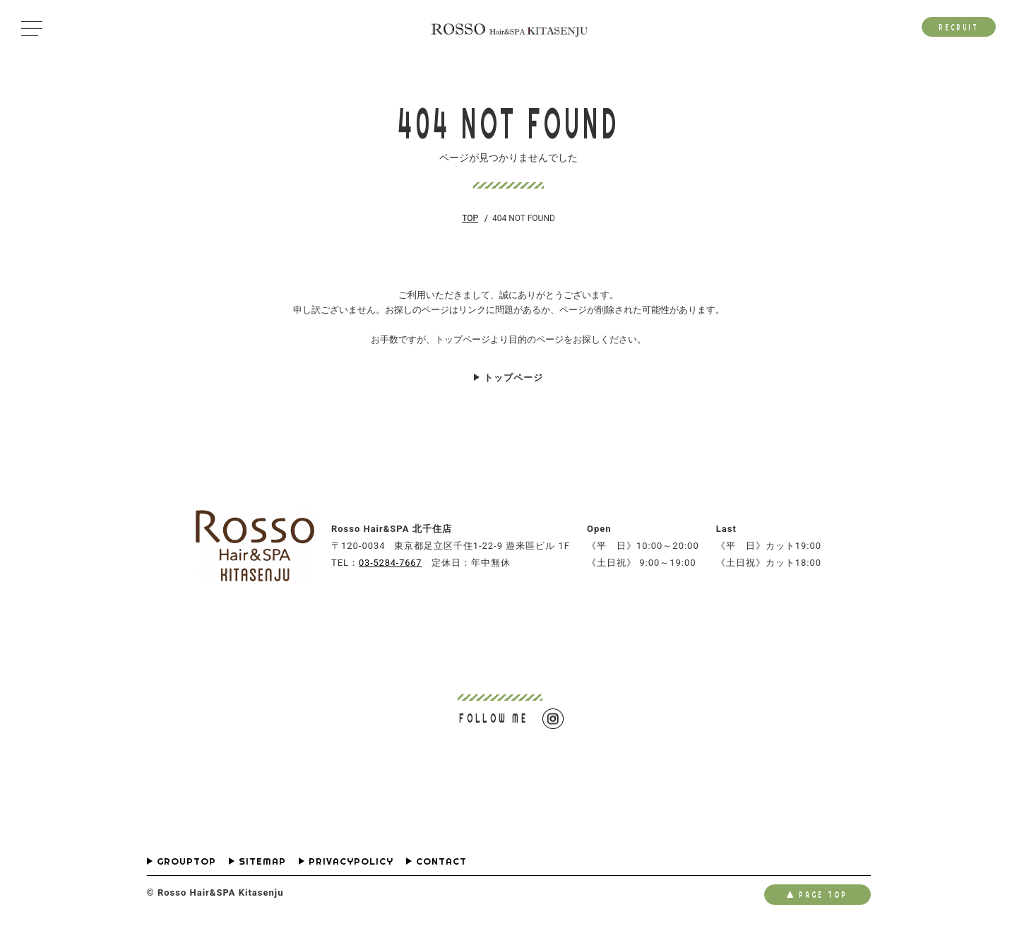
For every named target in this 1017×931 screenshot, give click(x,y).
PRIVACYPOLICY (351, 862)
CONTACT (441, 862)
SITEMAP (262, 862)
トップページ (513, 377)
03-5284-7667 (391, 562)
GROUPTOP (186, 862)
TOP (470, 218)
